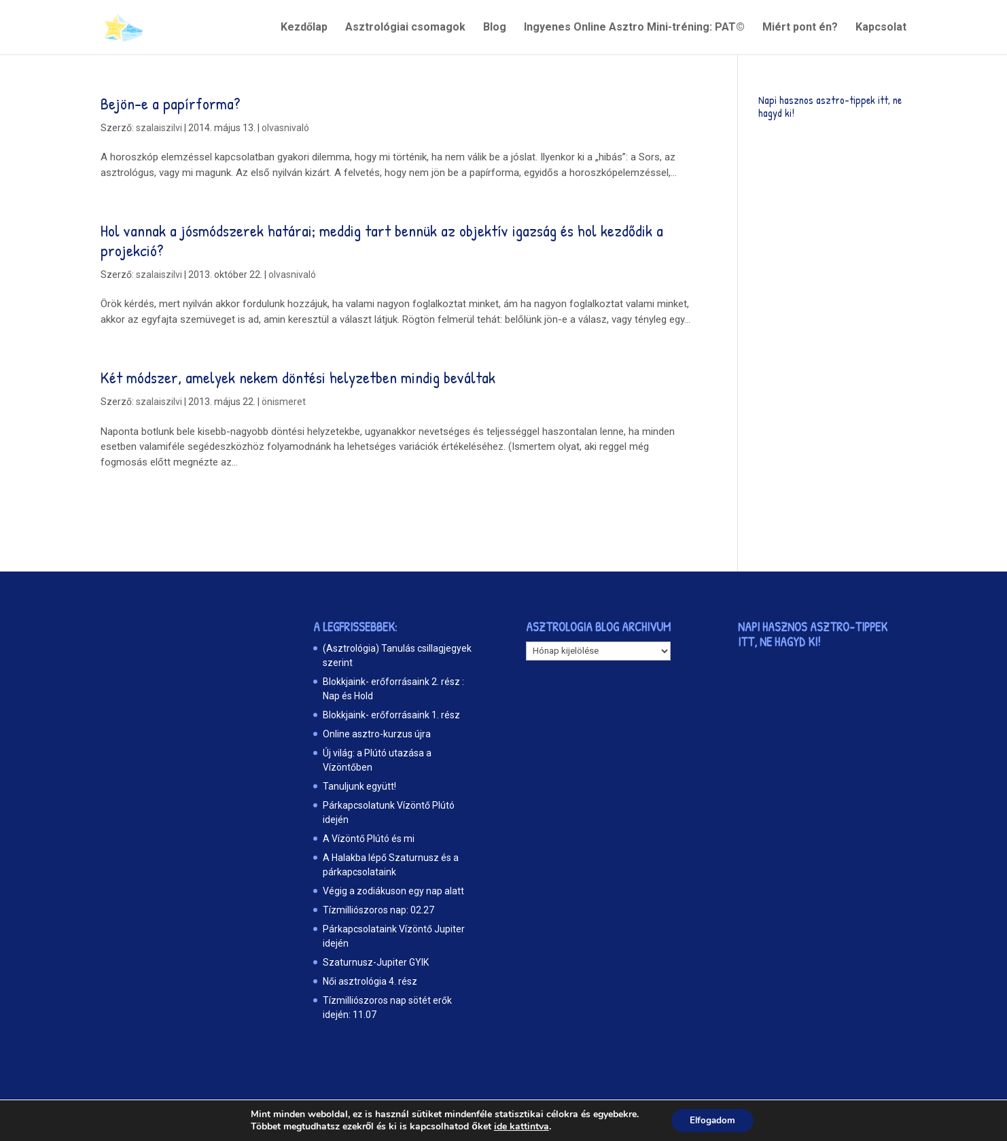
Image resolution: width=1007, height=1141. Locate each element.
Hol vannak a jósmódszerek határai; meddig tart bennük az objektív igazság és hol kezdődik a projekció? (382, 240)
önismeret (284, 401)
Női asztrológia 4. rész (370, 981)
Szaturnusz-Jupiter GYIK (376, 962)
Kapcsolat (880, 27)
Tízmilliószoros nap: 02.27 (378, 910)
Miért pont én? (800, 27)
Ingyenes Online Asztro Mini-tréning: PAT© (634, 27)
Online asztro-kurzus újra (377, 734)
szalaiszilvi (159, 127)
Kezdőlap (304, 27)
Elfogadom (712, 1119)
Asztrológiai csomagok (405, 27)
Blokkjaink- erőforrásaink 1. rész (391, 714)
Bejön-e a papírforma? (170, 103)
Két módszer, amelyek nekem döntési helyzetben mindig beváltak (298, 377)
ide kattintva (518, 1126)
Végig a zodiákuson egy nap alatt (393, 890)
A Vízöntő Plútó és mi (368, 838)
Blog (494, 27)
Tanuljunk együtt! (359, 786)
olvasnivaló (285, 127)
